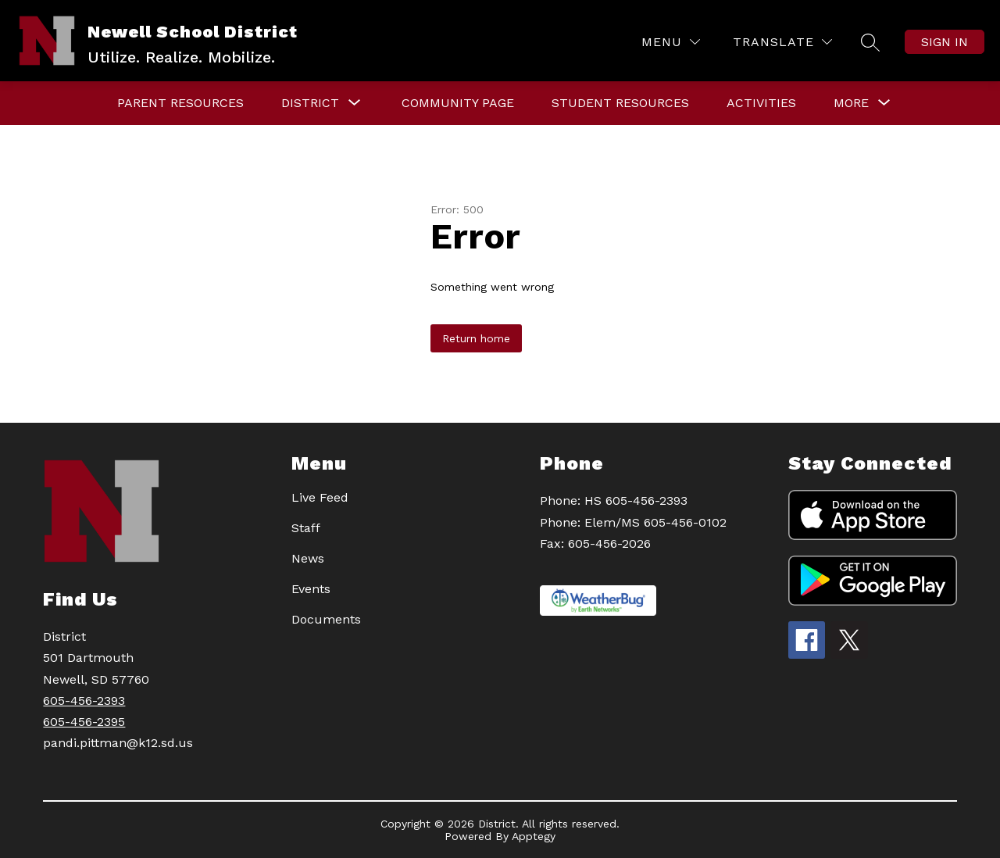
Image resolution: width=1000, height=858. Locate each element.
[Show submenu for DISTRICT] (310, 103)
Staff (305, 527)
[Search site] (870, 42)
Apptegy (533, 836)
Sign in (944, 41)
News (307, 558)
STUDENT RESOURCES (620, 102)
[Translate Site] (782, 42)
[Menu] (671, 42)
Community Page (458, 102)
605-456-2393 (84, 700)
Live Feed (319, 497)
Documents (326, 619)
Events (310, 588)
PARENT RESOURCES (180, 102)
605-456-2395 (84, 721)
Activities (761, 102)
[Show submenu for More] (851, 103)
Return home (476, 338)
